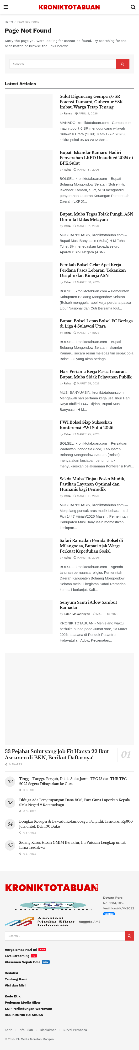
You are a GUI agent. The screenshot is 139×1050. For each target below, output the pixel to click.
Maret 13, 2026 (86, 557)
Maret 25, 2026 (87, 383)
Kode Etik (13, 996)
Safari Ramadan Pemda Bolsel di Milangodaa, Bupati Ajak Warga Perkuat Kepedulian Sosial (91, 546)
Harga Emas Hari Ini (21, 950)
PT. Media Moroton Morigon (34, 1039)
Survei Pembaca (75, 1030)
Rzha (67, 169)
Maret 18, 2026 (86, 496)
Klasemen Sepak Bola (22, 962)
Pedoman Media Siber (23, 1002)
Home (9, 21)
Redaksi (11, 973)
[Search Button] (122, 64)
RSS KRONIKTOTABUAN (24, 1015)
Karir (8, 1030)
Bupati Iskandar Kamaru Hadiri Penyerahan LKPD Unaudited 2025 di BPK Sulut (96, 158)
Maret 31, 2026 (86, 169)
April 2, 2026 (86, 113)
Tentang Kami (16, 979)
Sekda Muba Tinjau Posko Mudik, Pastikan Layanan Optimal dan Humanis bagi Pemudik (92, 484)
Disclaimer (48, 1030)
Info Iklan (26, 1030)
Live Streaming (17, 956)
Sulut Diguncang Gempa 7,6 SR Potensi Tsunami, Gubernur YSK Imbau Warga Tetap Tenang (91, 101)
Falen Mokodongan (77, 614)
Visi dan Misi (15, 985)
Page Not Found (28, 21)
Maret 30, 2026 (87, 282)
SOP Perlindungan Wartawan (28, 1009)
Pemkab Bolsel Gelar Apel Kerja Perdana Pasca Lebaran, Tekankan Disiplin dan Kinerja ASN (93, 270)
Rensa (68, 113)
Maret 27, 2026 (86, 332)
